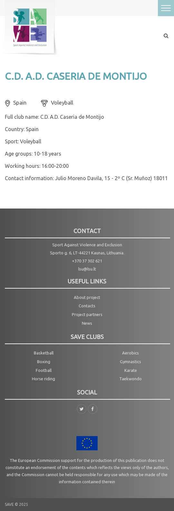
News (87, 323)
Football (44, 370)
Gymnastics (130, 361)
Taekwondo (130, 378)
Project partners (87, 314)
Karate (130, 370)
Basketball (43, 353)
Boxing (43, 361)
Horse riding (43, 378)
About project (87, 297)
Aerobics (130, 353)
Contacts (87, 305)
